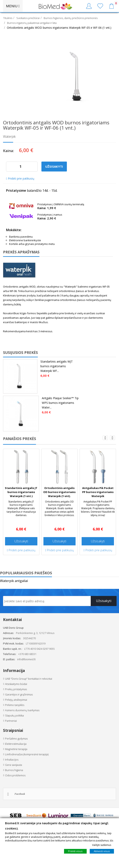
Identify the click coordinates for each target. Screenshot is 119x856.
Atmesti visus (102, 851)
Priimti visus (75, 851)
